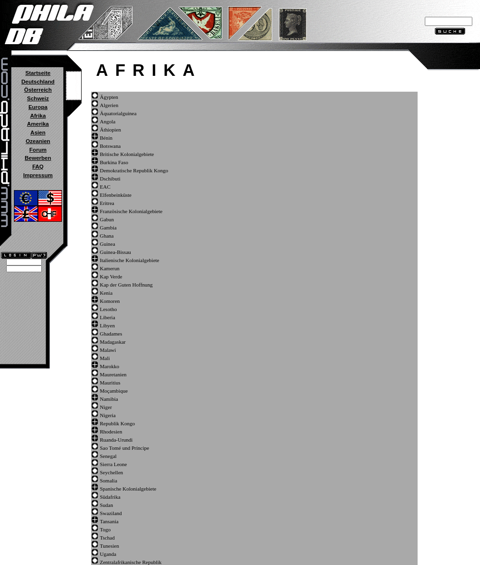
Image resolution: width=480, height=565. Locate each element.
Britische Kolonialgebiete (127, 154)
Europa (38, 107)
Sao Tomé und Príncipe (124, 448)
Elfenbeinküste (116, 195)
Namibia (109, 399)
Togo (105, 529)
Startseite (37, 73)
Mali (105, 358)
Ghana (107, 236)
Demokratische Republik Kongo (134, 170)
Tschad (107, 538)
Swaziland (111, 513)
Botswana (110, 146)
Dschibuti (110, 178)
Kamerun (110, 268)
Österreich (38, 90)
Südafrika (110, 497)
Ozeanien (37, 141)
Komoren (110, 301)
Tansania (109, 521)
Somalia (108, 480)
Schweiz (37, 98)
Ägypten (109, 97)
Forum (38, 150)
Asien (37, 132)
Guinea (107, 244)
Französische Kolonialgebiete (131, 211)
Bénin (106, 138)
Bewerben (37, 158)
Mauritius (110, 382)
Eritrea (107, 203)
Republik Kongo (117, 423)
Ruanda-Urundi (116, 440)
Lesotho (108, 309)
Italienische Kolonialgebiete (129, 260)
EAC (105, 187)
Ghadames (111, 334)
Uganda (108, 554)
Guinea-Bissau (115, 252)
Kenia (106, 293)
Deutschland (37, 81)
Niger (106, 407)
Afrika (38, 116)
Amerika (37, 124)
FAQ (38, 166)
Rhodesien (111, 431)
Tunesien (109, 546)
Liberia (107, 317)
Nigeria (108, 415)
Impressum (37, 175)
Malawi (108, 350)
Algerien (109, 105)
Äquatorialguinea (118, 113)
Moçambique (114, 391)
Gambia (108, 227)
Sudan (106, 505)
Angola (107, 121)
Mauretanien (113, 374)
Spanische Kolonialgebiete (128, 489)
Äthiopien (110, 129)
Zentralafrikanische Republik (131, 562)
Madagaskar (113, 342)
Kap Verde (111, 276)
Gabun (107, 219)
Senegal (108, 456)
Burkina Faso (114, 162)
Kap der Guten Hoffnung (126, 285)
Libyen (107, 325)
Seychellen (111, 472)
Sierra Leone (113, 464)
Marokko (109, 366)
